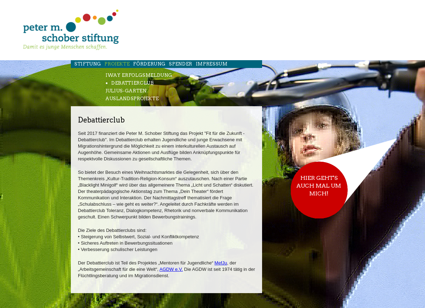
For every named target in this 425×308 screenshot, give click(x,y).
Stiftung (87, 64)
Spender (180, 64)
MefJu (221, 263)
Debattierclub (132, 83)
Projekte (117, 64)
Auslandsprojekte (132, 98)
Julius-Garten (126, 90)
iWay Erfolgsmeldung (139, 75)
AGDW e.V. (171, 269)
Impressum (212, 64)
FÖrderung (149, 64)
